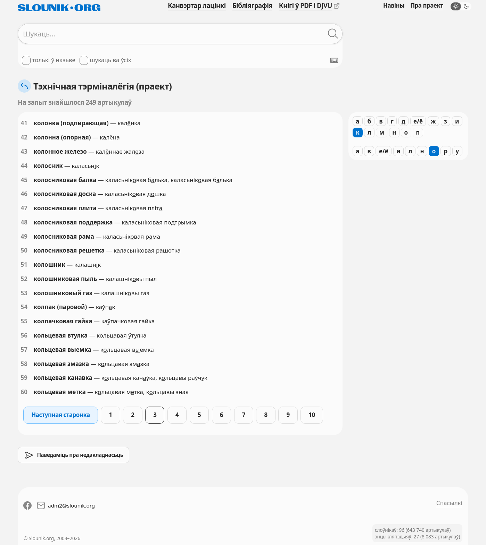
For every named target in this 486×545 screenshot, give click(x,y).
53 (23, 293)
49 (23, 236)
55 (23, 321)
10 (311, 415)
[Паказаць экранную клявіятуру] (334, 60)
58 (23, 364)
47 (23, 208)
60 (23, 392)
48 (23, 222)
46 (23, 194)
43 (23, 151)
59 (23, 378)
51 (23, 265)
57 (23, 350)
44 (23, 166)
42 (23, 137)
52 (23, 279)
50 (23, 250)
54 (23, 307)
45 (23, 180)
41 (23, 123)
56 (23, 335)
